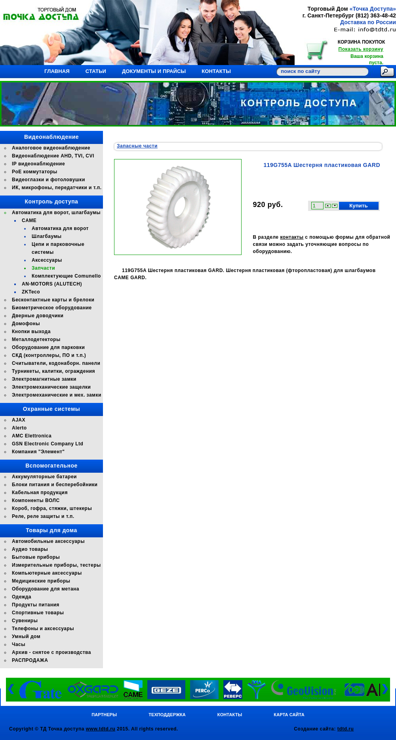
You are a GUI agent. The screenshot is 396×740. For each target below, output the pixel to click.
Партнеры (104, 714)
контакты (291, 237)
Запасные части (137, 146)
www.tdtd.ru (100, 729)
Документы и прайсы (154, 71)
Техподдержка (167, 714)
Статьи (96, 71)
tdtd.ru (345, 729)
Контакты (216, 71)
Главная (57, 71)
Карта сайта (289, 714)
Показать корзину (361, 49)
